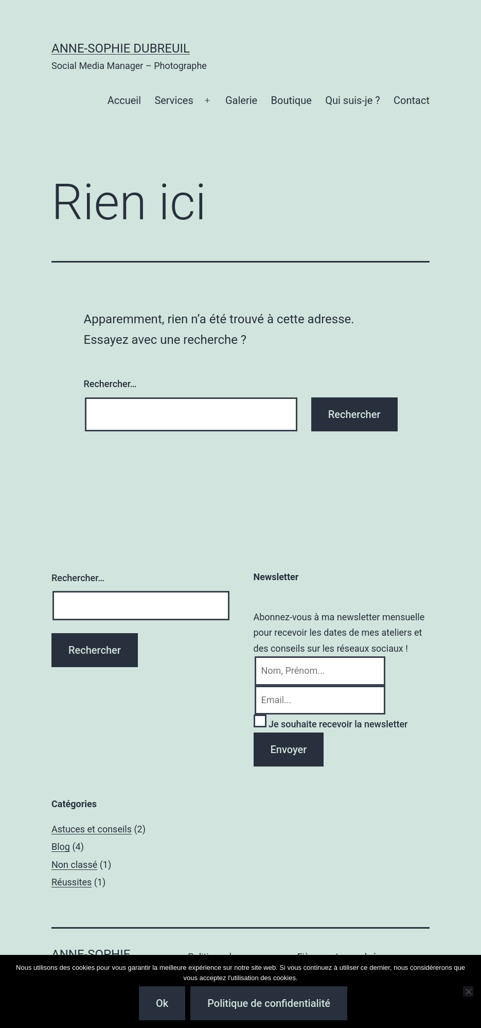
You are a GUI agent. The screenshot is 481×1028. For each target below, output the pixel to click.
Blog (60, 846)
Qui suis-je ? (352, 100)
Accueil (124, 100)
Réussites (71, 882)
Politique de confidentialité (268, 1003)
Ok (162, 1003)
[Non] (468, 991)
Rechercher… (110, 383)
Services (173, 100)
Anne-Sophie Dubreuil (120, 48)
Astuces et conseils (91, 829)
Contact (412, 100)
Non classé (74, 864)
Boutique (291, 100)
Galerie (241, 100)
